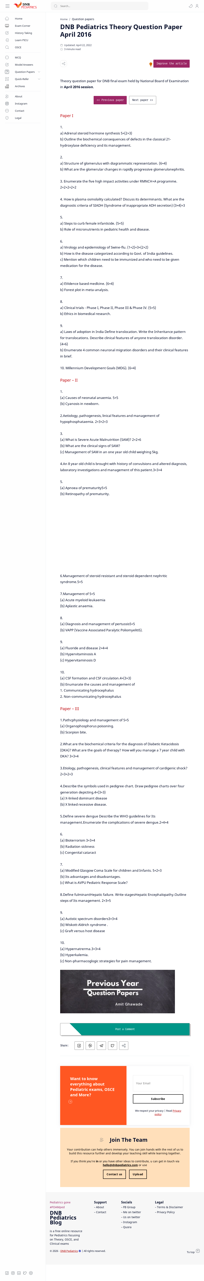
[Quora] (31, 1273)
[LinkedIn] (19, 1273)
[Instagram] (13, 1273)
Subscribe (158, 1099)
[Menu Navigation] (7, 6)
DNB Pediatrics (70, 1251)
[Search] (99, 6)
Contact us (114, 1174)
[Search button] (55, 6)
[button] (191, 6)
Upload (138, 1174)
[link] (171, 64)
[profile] (197, 6)
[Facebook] (7, 1273)
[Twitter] (25, 1273)
